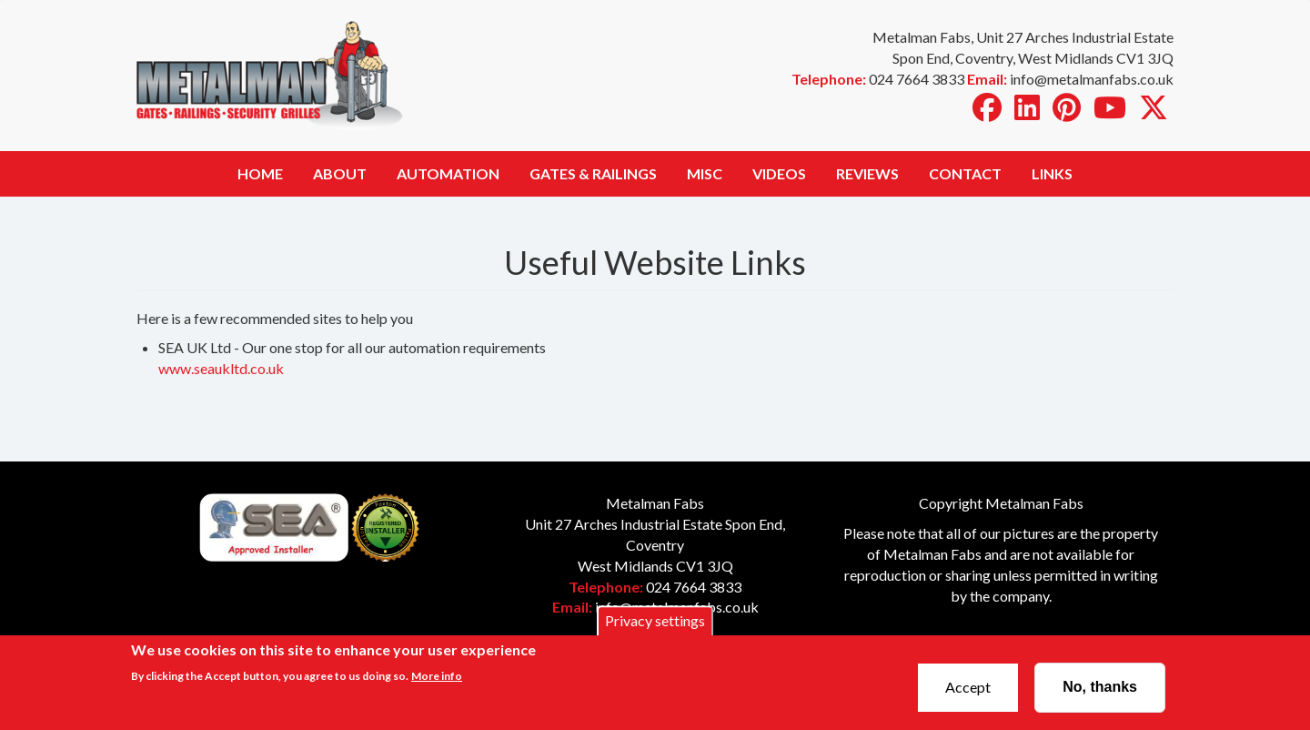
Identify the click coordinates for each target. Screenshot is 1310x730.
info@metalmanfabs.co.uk (677, 606)
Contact (965, 173)
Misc (704, 173)
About (340, 173)
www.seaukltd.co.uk (221, 368)
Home (260, 173)
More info (436, 680)
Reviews (867, 173)
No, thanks (1100, 691)
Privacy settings (655, 625)
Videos (779, 173)
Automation (448, 173)
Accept (968, 691)
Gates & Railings (593, 173)
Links (1052, 173)
